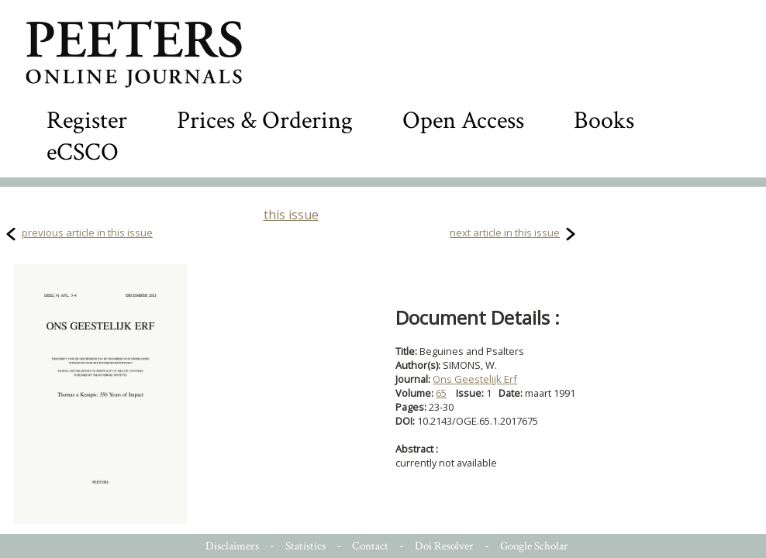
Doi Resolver (444, 546)
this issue (291, 214)
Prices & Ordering (265, 120)
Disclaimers (232, 546)
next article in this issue (505, 232)
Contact (370, 546)
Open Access (463, 120)
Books (604, 120)
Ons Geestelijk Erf (475, 379)
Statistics (305, 546)
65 (441, 393)
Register (87, 120)
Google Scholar (534, 546)
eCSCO (83, 152)
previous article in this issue (87, 232)
